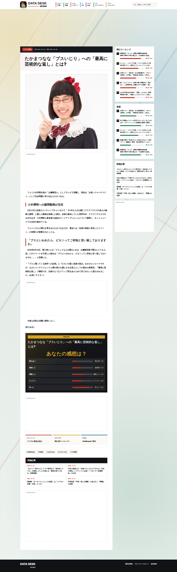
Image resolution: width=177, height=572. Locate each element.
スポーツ (75, 4)
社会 (89, 4)
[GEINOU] (36, 4)
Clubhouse (31, 452)
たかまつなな (63, 452)
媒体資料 (154, 564)
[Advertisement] (88, 26)
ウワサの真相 (27, 49)
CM (83, 4)
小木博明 (74, 452)
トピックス (111, 4)
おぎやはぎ (51, 452)
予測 (59, 4)
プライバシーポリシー (141, 564)
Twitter (41, 452)
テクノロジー (99, 4)
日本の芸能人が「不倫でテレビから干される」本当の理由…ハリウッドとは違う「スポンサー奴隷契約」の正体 (134, 180)
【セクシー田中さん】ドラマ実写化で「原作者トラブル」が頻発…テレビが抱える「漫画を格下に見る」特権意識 (134, 171)
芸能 (67, 4)
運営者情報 (129, 564)
